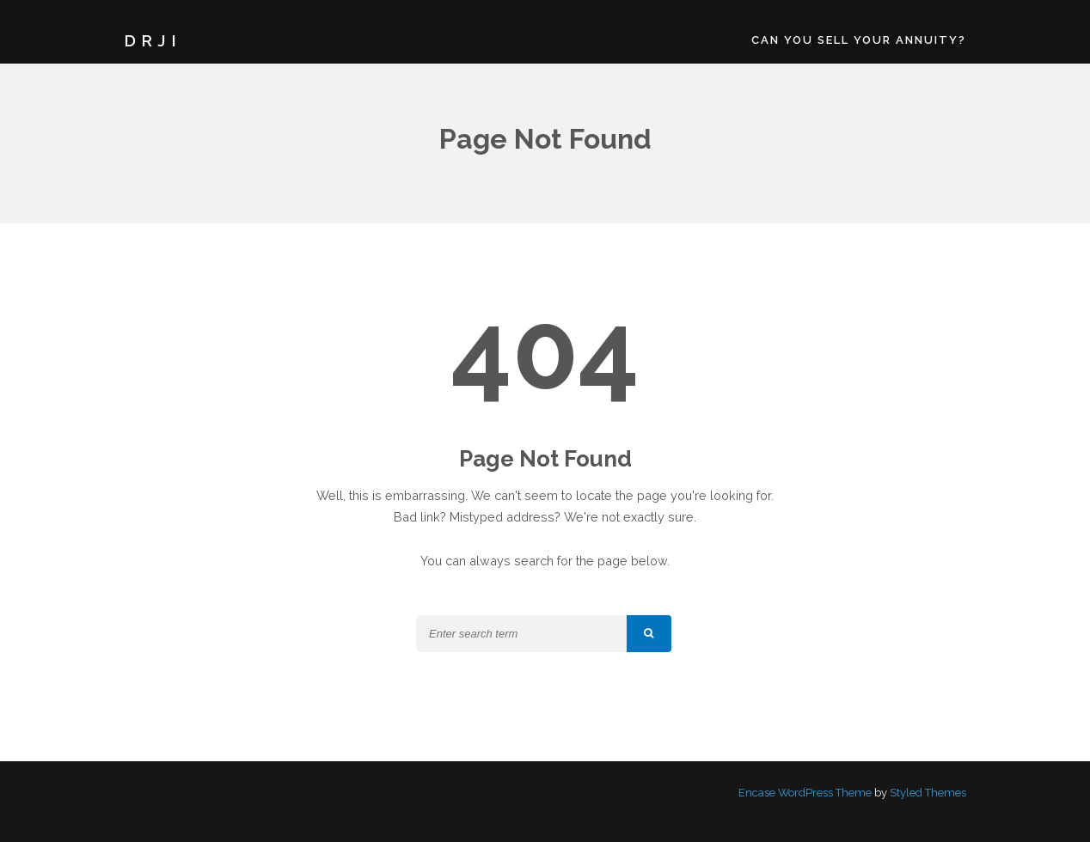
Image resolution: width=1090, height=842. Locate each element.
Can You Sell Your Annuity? (858, 40)
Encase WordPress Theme (805, 792)
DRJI (152, 40)
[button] (649, 633)
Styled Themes (928, 792)
